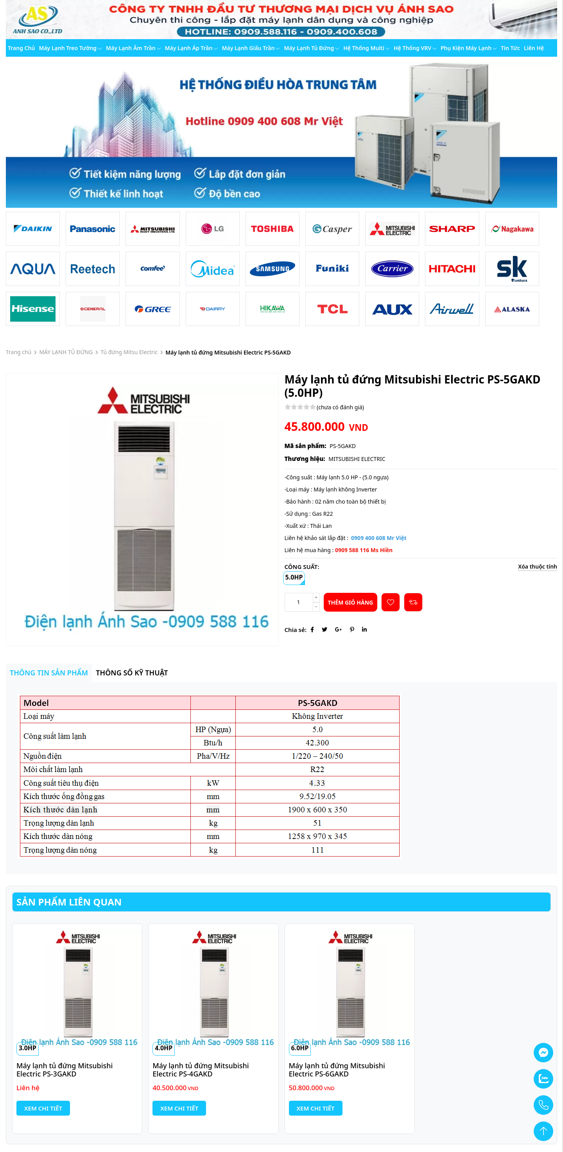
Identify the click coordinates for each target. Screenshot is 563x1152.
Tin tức (510, 48)
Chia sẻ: (296, 630)
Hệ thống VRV (415, 48)
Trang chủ (21, 48)
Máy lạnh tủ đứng (311, 48)
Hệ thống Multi (366, 48)
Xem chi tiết (43, 1108)
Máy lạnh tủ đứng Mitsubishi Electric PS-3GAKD (65, 1070)
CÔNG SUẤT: (302, 567)
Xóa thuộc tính (537, 566)
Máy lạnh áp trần (191, 48)
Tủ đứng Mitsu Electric (129, 352)
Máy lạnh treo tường (70, 48)
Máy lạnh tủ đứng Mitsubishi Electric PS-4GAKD (201, 1070)
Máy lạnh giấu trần (251, 48)
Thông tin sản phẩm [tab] (49, 672)
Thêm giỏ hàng (350, 602)
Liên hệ (534, 48)
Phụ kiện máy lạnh (469, 48)
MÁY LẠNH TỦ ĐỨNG (66, 352)
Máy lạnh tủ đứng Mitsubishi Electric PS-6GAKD (338, 1070)
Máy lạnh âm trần (133, 48)
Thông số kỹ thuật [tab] (132, 672)
